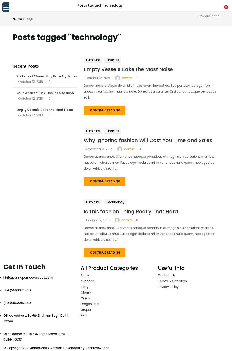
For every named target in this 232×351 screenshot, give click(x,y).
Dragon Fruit (90, 302)
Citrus (85, 296)
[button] (225, 3)
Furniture (93, 60)
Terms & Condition (172, 279)
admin (127, 78)
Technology (115, 200)
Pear (84, 313)
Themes (112, 60)
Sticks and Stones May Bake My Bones (46, 76)
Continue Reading (105, 109)
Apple (85, 273)
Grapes (86, 307)
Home (17, 18)
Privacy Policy (168, 284)
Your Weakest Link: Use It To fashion (45, 93)
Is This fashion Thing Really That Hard (131, 210)
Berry (84, 284)
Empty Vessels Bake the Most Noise (128, 69)
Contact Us (166, 273)
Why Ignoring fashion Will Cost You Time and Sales (148, 139)
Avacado (87, 279)
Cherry (86, 290)
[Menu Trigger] (5, 7)
